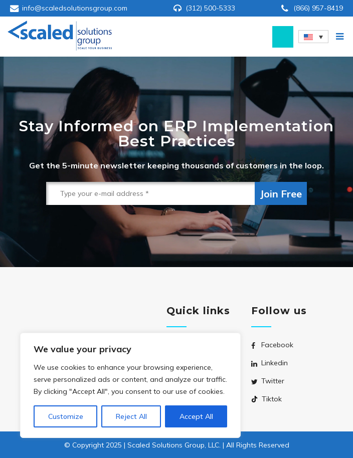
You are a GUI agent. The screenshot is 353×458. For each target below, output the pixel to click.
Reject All (131, 416)
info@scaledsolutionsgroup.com (74, 8)
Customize (65, 416)
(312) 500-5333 (210, 8)
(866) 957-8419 (318, 8)
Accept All (196, 416)
